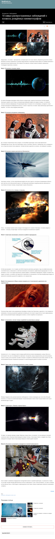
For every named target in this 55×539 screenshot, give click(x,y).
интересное (3, 495)
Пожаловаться (47, 22)
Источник (52, 491)
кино (15, 495)
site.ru (9, 2)
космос (12, 495)
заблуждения (8, 495)
